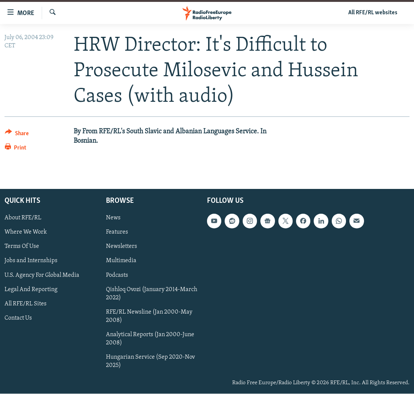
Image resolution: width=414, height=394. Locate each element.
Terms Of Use (22, 247)
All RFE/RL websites (372, 13)
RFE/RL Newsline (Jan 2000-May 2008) (149, 316)
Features (117, 232)
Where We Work (26, 232)
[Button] (17, 134)
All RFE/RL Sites (26, 304)
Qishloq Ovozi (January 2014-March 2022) (151, 294)
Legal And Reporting (31, 290)
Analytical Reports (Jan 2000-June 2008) (150, 339)
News (113, 218)
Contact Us (18, 318)
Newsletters (121, 247)
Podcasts (117, 275)
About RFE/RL (23, 218)
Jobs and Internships (31, 261)
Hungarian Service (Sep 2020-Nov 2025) (150, 361)
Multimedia (121, 261)
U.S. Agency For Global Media (42, 275)
